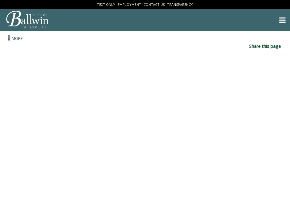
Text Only (106, 4)
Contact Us (154, 4)
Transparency (180, 4)
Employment (129, 4)
